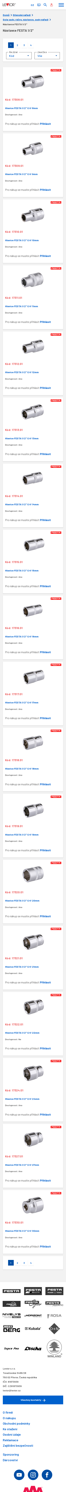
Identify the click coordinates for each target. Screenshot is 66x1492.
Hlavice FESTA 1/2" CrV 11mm (21, 306)
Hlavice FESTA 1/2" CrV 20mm (22, 900)
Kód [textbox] (11, 55)
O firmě (8, 1412)
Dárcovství (10, 1460)
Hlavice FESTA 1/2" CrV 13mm (22, 438)
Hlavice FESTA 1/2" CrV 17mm (21, 702)
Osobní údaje (12, 1434)
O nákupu (9, 1418)
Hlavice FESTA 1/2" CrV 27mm (22, 1164)
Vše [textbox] (39, 55)
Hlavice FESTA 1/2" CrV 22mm (22, 1032)
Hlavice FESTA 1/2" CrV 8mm (21, 108)
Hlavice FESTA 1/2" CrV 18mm (22, 768)
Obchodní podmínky (16, 1423)
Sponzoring (11, 1454)
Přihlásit (45, 123)
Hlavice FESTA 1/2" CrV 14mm (22, 504)
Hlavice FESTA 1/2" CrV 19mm (22, 834)
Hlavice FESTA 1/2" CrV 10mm (22, 240)
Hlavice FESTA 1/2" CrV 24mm (22, 1098)
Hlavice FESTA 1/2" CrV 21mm (22, 966)
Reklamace (10, 1440)
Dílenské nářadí (22, 15)
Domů (6, 15)
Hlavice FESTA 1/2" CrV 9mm (21, 174)
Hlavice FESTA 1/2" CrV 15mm (22, 570)
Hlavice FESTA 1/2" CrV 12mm (22, 372)
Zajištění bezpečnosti (18, 1445)
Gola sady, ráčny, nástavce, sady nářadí (25, 19)
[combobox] (19, 55)
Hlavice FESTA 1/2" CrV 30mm (22, 1230)
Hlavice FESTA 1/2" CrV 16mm (22, 636)
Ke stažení (10, 1429)
